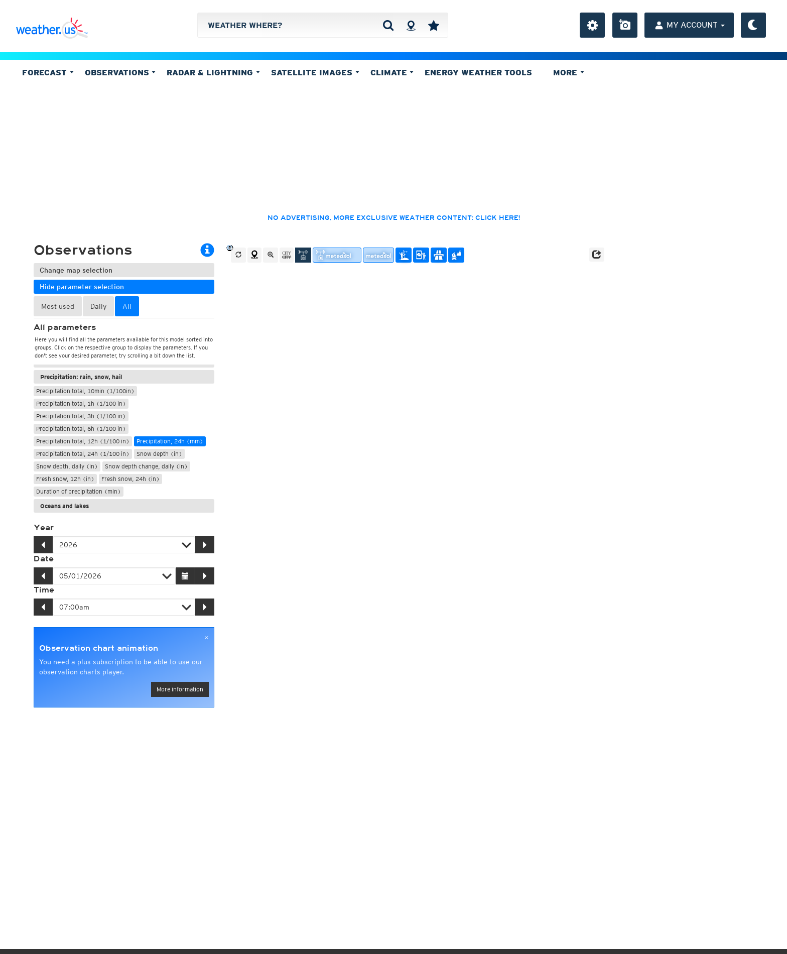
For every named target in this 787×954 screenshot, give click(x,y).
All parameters (65, 327)
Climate (392, 72)
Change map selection (76, 270)
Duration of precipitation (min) (78, 491)
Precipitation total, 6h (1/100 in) (81, 428)
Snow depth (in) (159, 453)
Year (44, 527)
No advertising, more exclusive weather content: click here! (394, 217)
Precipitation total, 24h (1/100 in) (82, 453)
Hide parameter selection (82, 287)
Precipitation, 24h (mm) (170, 441)
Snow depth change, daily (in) (146, 466)
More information (180, 689)
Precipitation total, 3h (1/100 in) (81, 416)
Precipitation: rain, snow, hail (81, 377)
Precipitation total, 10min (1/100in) (85, 391)
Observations (120, 72)
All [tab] (127, 306)
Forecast (48, 72)
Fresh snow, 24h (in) (130, 479)
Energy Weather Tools (478, 72)
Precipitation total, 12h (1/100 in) (82, 441)
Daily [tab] (98, 306)
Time (44, 589)
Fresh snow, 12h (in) (65, 479)
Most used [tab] (57, 306)
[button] (596, 255)
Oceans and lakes (64, 506)
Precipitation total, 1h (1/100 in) (81, 403)
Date (44, 558)
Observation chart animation (98, 648)
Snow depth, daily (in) (67, 466)
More (568, 72)
